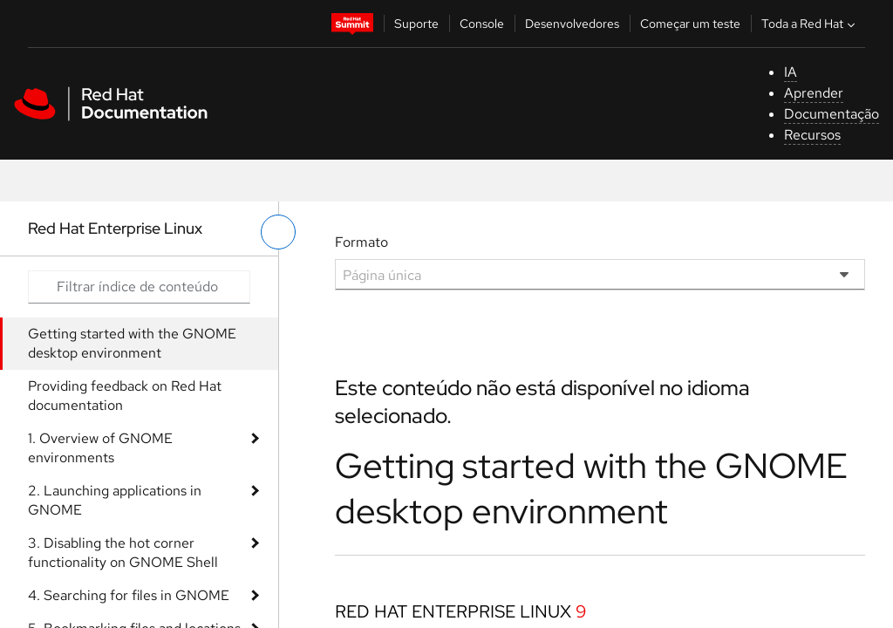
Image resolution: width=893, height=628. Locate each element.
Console (482, 23)
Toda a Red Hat (810, 23)
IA (790, 72)
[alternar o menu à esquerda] (278, 232)
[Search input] (139, 287)
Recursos (812, 135)
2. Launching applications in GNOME (114, 500)
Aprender (813, 93)
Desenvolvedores (572, 23)
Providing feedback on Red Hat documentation (125, 395)
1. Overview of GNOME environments (100, 448)
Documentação (831, 114)
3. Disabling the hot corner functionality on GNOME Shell (123, 552)
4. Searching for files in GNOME (128, 595)
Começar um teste (690, 23)
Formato (361, 242)
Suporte (416, 23)
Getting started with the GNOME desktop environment (132, 343)
